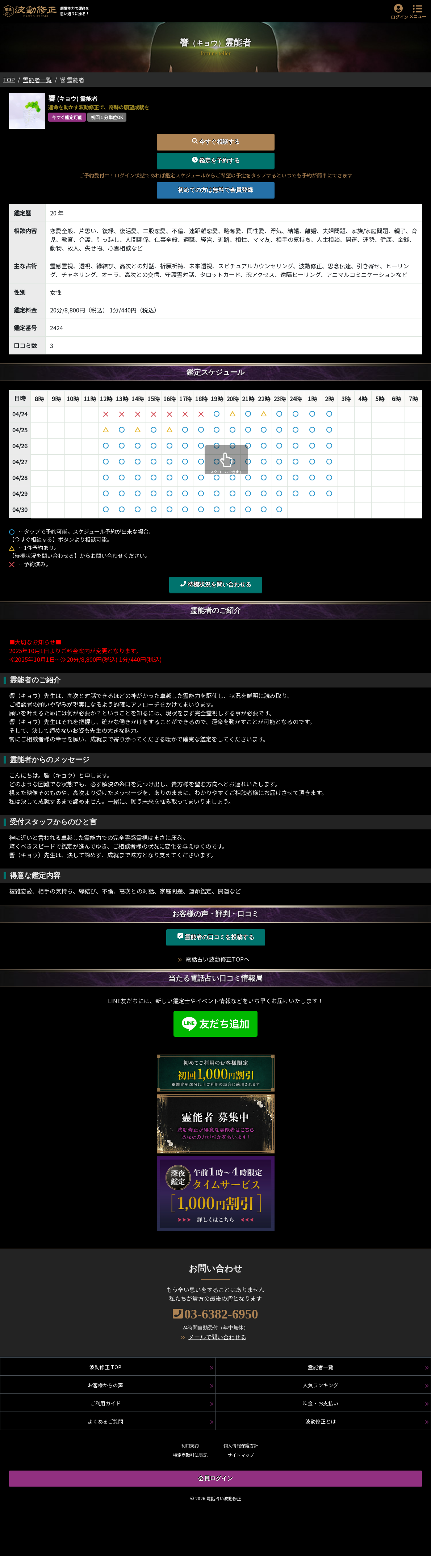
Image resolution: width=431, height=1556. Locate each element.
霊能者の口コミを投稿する (215, 936)
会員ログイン (215, 1478)
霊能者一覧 (37, 79)
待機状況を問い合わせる (215, 584)
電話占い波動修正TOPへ (217, 959)
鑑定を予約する (216, 160)
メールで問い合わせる (217, 1337)
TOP (9, 79)
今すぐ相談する (216, 141)
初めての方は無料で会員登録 (215, 190)
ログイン (399, 17)
